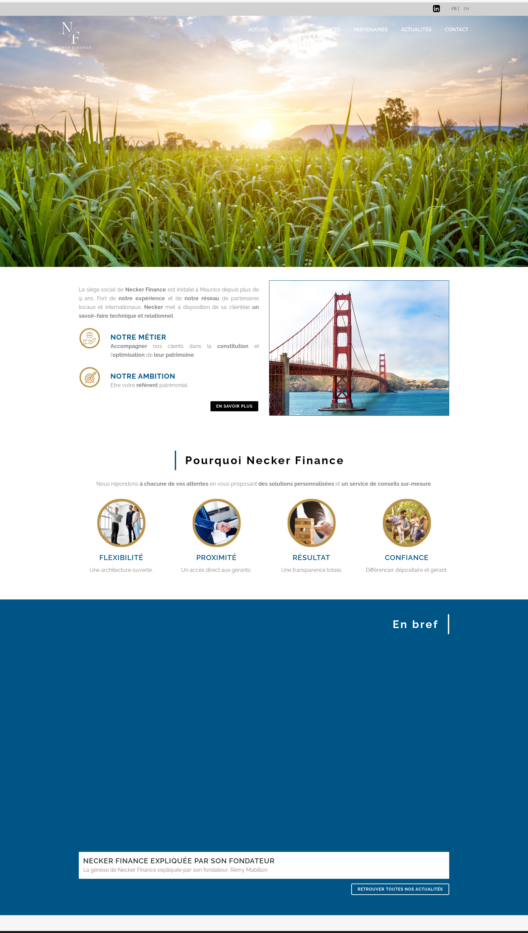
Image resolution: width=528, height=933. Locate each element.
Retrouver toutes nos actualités (400, 889)
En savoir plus (234, 406)
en (466, 8)
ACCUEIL (258, 29)
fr (454, 8)
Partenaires (371, 29)
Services (328, 29)
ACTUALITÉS (416, 29)
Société (293, 29)
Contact (456, 29)
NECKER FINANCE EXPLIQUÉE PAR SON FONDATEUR (179, 861)
